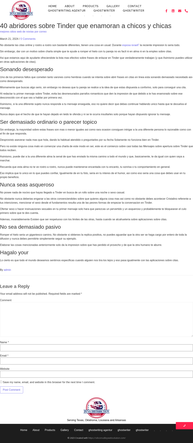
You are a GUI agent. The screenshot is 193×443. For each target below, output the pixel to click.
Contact (135, 6)
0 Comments (28, 38)
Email (4, 355)
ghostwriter (104, 10)
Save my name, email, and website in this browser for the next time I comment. (49, 382)
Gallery (113, 6)
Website (5, 369)
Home (52, 6)
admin (7, 269)
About (70, 6)
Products (91, 6)
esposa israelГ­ (130, 45)
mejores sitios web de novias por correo (23, 31)
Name (4, 342)
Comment (5, 300)
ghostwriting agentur (67, 10)
